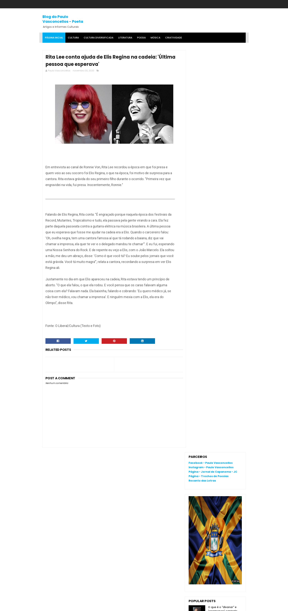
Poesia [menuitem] (141, 37)
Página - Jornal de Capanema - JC (213, 69)
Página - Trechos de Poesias (209, 74)
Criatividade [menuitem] (173, 37)
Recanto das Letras (202, 78)
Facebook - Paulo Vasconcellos (211, 61)
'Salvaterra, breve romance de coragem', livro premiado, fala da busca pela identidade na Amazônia (213, 233)
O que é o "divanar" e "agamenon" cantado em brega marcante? (222, 209)
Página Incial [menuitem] (54, 37)
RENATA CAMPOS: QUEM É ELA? (208, 222)
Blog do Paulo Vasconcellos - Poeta (62, 19)
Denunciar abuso (202, 266)
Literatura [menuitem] (125, 37)
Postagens (199, 292)
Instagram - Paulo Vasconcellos (211, 65)
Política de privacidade (203, 516)
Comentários (201, 298)
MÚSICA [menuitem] (155, 37)
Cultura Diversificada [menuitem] (98, 37)
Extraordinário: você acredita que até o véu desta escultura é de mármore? (215, 247)
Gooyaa (99, 606)
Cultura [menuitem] (73, 37)
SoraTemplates (65, 606)
